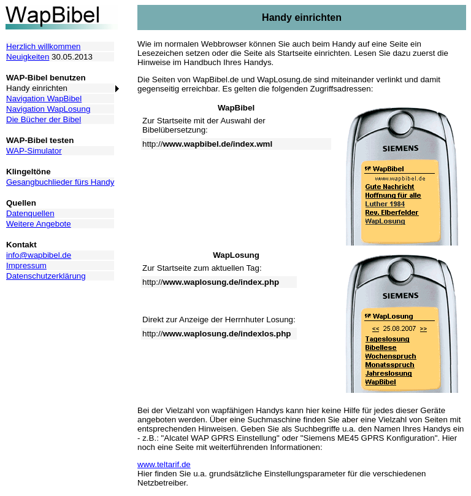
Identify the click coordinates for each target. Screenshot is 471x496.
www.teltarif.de (164, 464)
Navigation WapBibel (44, 98)
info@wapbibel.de (38, 255)
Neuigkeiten (27, 56)
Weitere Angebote (38, 223)
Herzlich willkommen (43, 46)
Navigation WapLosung (48, 109)
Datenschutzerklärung (46, 276)
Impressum (26, 265)
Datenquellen (30, 213)
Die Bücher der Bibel (43, 119)
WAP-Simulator (34, 150)
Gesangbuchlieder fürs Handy (60, 182)
